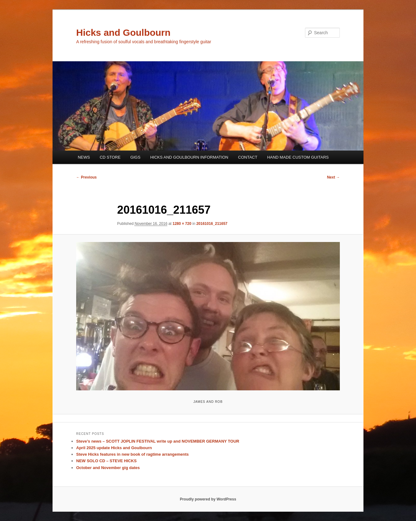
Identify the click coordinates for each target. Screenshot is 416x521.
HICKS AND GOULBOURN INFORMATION (189, 157)
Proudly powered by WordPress (208, 499)
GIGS (135, 157)
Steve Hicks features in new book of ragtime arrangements (132, 454)
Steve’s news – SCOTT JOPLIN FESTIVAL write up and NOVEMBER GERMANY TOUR (157, 441)
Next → (333, 177)
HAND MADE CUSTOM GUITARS (298, 157)
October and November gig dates (108, 467)
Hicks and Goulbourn (123, 32)
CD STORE (110, 157)
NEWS (84, 157)
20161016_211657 (211, 223)
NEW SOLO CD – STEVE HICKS (106, 460)
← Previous (86, 177)
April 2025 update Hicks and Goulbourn (114, 447)
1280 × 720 (182, 223)
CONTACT (247, 157)
